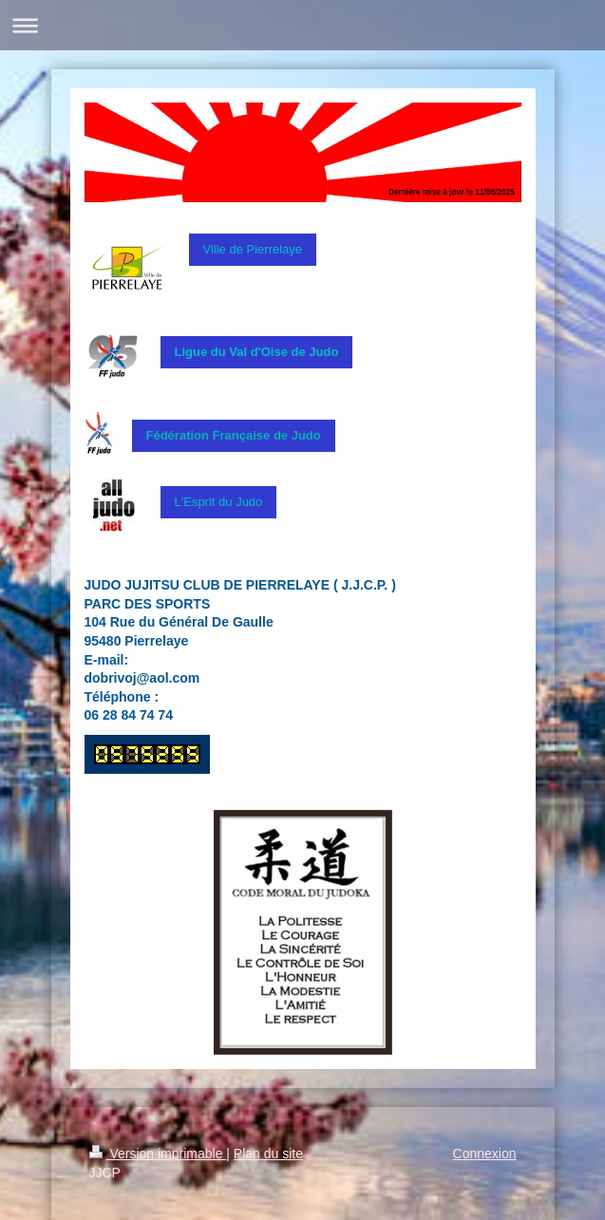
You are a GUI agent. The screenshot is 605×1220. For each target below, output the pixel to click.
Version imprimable (158, 1153)
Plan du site (268, 1153)
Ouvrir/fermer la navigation (302, 25)
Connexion (485, 1153)
